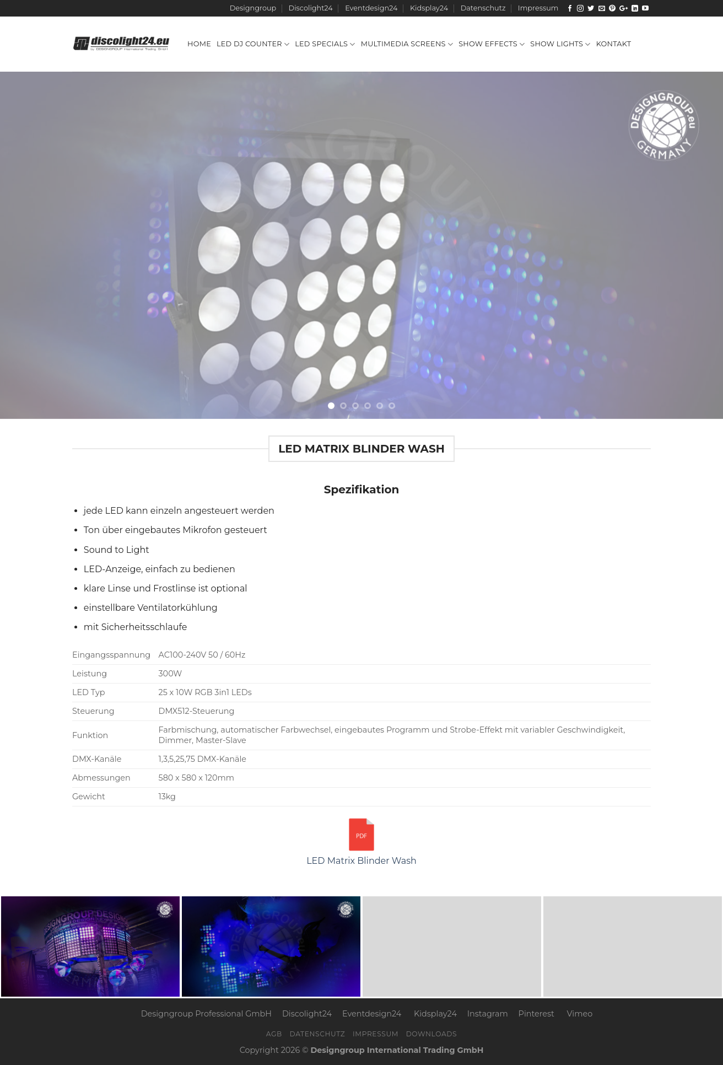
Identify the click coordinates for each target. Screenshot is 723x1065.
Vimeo (580, 1014)
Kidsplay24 (429, 8)
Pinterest (536, 1014)
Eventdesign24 (371, 8)
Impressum (538, 8)
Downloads (431, 1034)
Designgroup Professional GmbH (206, 1014)
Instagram (487, 1014)
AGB (274, 1034)
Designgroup (253, 8)
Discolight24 (311, 8)
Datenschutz (483, 8)
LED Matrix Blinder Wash (361, 840)
